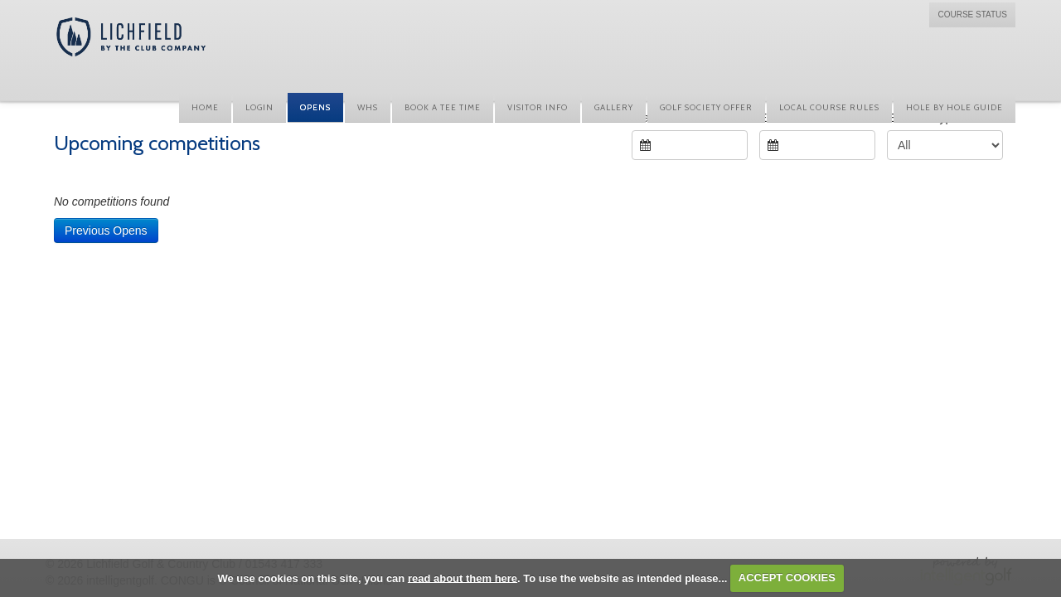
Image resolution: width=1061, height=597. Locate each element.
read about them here (462, 577)
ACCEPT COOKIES (787, 577)
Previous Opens (106, 230)
